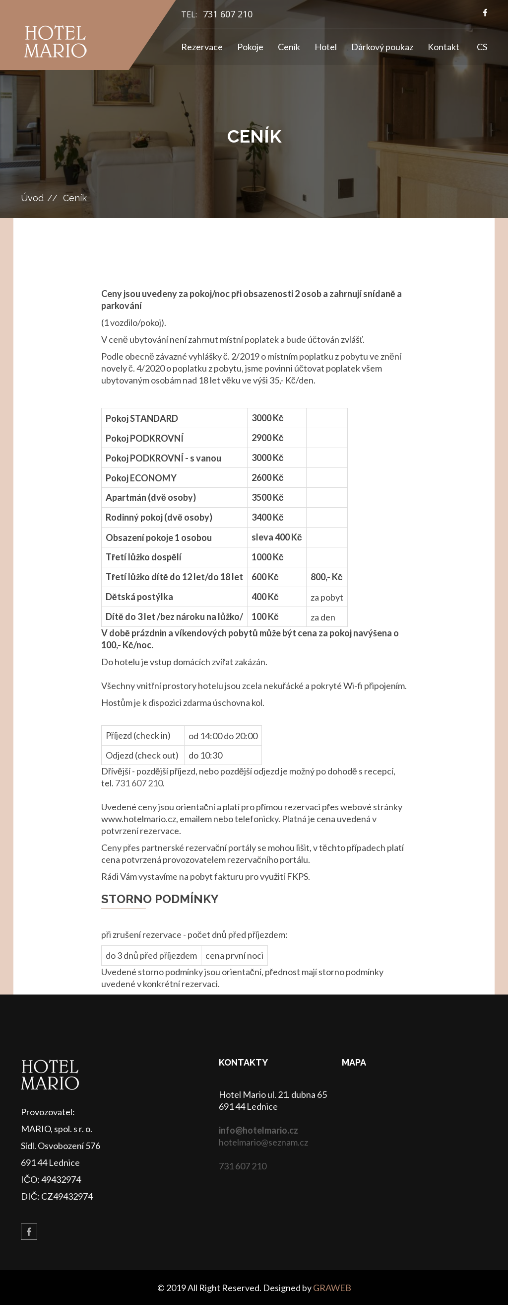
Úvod (32, 198)
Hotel (326, 46)
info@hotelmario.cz (258, 1130)
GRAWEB (332, 1287)
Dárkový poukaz (382, 46)
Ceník (289, 46)
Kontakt (443, 46)
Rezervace (202, 46)
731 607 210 (228, 14)
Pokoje (250, 46)
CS (482, 46)
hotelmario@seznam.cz (263, 1142)
